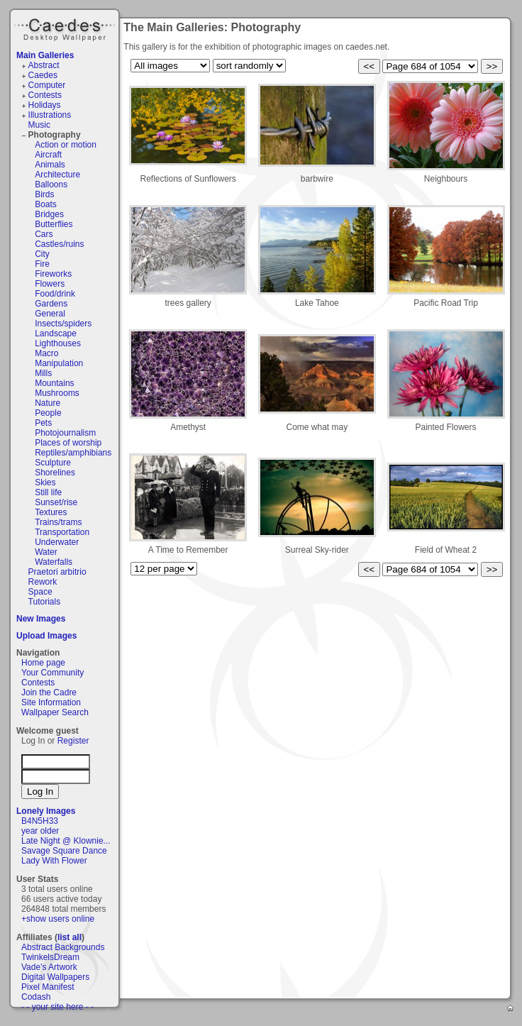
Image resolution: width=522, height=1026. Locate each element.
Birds (44, 194)
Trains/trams (58, 522)
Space (40, 592)
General (50, 314)
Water (46, 552)
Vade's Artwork (49, 967)
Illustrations (50, 115)
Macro (46, 353)
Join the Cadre (49, 692)
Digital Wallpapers (55, 977)
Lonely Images (45, 811)
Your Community (52, 673)
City (42, 254)
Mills (43, 373)
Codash (35, 997)
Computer (47, 85)
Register (73, 741)
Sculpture (53, 463)
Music (39, 125)
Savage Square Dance (64, 851)
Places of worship (68, 443)
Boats (46, 204)
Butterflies (53, 224)
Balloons (51, 184)
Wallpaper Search (55, 712)
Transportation (62, 532)
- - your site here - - (57, 1007)
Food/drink (55, 294)
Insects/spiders (63, 324)
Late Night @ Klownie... (66, 841)
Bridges (49, 214)
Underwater (57, 542)
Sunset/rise (56, 502)
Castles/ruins (59, 244)
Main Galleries (45, 55)
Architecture (57, 175)
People (48, 413)
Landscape (56, 333)
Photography (54, 135)
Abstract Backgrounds (62, 947)
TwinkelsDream (50, 957)
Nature (47, 403)
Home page (43, 663)
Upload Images (46, 636)
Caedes (66, 28)
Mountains (54, 383)
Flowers (50, 284)
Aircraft (48, 155)
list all (69, 937)
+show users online (57, 919)
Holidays (44, 105)
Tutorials (44, 602)
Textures (51, 512)
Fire (42, 264)
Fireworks (53, 274)
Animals (50, 165)
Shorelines (55, 473)
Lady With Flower (54, 861)
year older (40, 831)
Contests (45, 95)
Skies (45, 482)
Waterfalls (53, 562)
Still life (48, 492)
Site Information (51, 702)
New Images (40, 619)
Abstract (44, 65)
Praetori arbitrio (57, 572)
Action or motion (65, 145)
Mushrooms (57, 393)
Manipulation (59, 363)
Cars (43, 234)
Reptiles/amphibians (73, 453)
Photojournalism (65, 433)
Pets (43, 423)
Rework (42, 582)
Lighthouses (58, 343)
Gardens (51, 304)
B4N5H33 (39, 821)
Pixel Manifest (47, 987)
